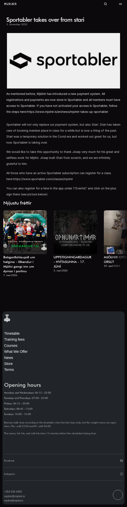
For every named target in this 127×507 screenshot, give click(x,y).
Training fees (14, 339)
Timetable (12, 333)
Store (8, 364)
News (8, 358)
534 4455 (16, 491)
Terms (9, 370)
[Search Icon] (105, 4)
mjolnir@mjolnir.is (14, 496)
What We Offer (16, 351)
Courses (10, 345)
